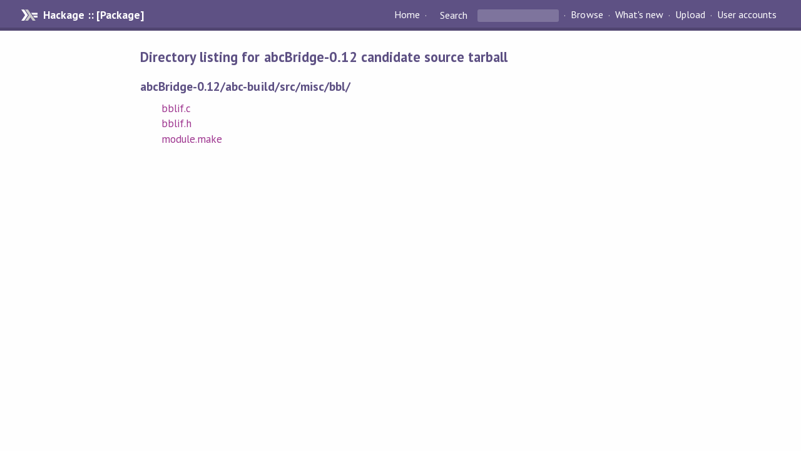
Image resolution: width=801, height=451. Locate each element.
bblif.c (176, 108)
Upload (690, 15)
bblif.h (176, 123)
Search (453, 15)
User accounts (747, 15)
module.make (191, 139)
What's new (639, 15)
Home (407, 15)
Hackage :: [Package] (93, 15)
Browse (587, 15)
